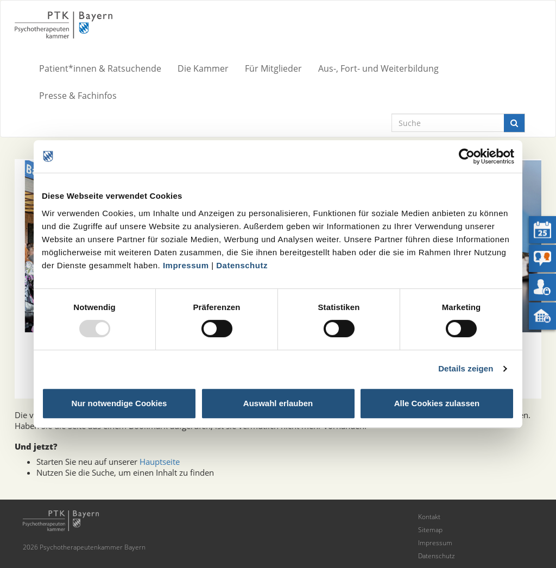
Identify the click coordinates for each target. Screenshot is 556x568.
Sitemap (430, 529)
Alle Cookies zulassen (437, 403)
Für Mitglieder (273, 68)
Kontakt (429, 516)
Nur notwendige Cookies (119, 403)
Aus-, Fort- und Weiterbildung (378, 68)
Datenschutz (242, 265)
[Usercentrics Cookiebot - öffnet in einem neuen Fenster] (466, 156)
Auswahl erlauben (278, 403)
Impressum (186, 265)
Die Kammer (203, 68)
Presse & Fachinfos (78, 96)
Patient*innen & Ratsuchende (100, 68)
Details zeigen (465, 368)
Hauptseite (160, 461)
